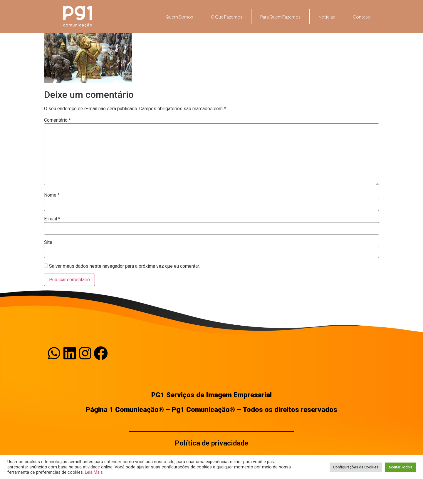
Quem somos (179, 16)
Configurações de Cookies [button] (355, 467)
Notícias (326, 16)
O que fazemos (226, 16)
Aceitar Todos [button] (400, 467)
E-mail (52, 219)
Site (48, 242)
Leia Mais (94, 472)
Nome (52, 195)
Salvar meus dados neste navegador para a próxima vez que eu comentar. (124, 266)
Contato (361, 16)
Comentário (57, 120)
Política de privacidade (211, 443)
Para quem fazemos (280, 16)
